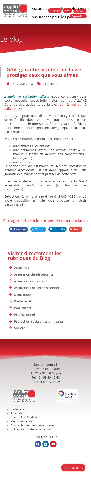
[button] (18, 229)
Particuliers (50, 84)
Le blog (11, 39)
